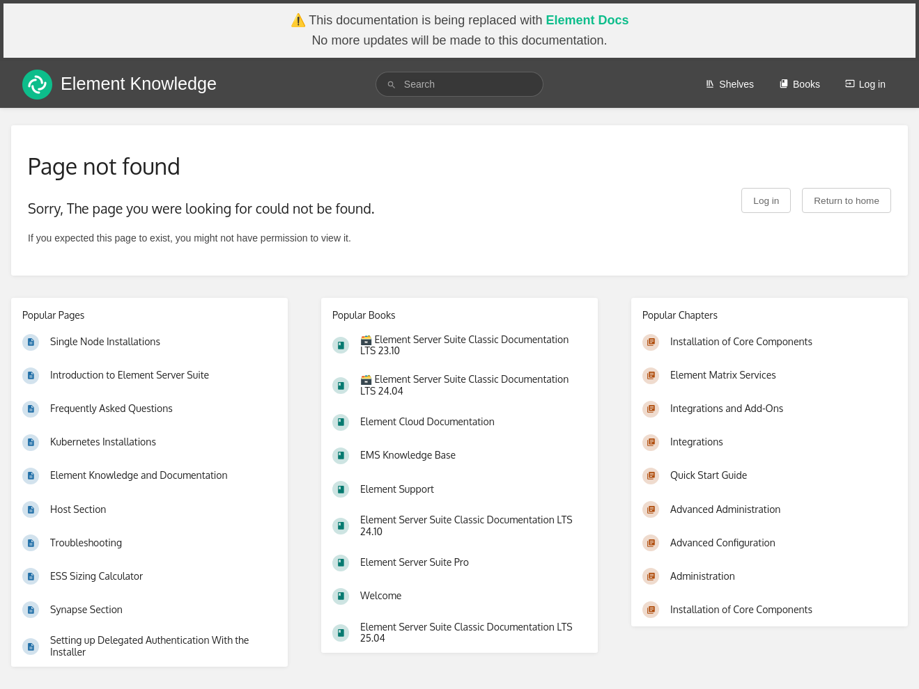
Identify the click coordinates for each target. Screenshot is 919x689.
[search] (459, 84)
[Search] (391, 84)
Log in (865, 84)
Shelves (729, 84)
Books (799, 84)
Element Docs (587, 20)
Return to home (846, 201)
